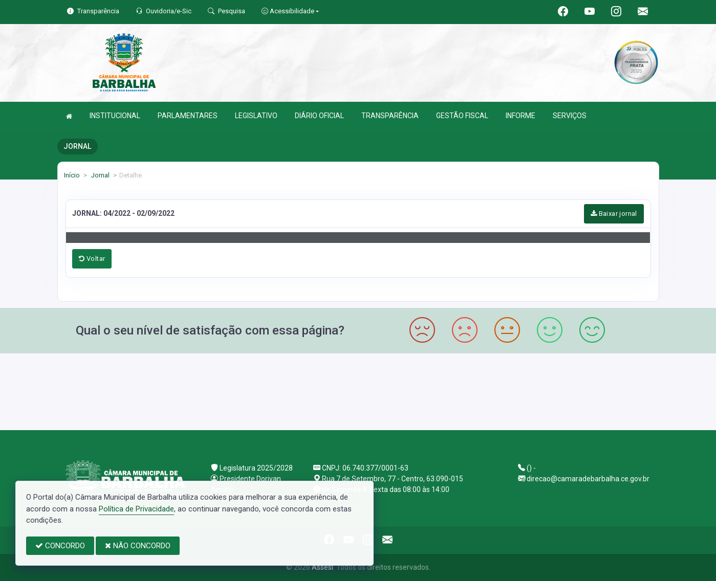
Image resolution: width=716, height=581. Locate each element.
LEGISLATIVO (256, 115)
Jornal (100, 175)
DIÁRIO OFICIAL (319, 115)
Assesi (322, 567)
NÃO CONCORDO (137, 545)
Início (72, 175)
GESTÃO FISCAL (462, 115)
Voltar (92, 258)
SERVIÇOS (570, 115)
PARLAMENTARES (188, 115)
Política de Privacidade (136, 508)
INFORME (520, 115)
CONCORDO (60, 545)
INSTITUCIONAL (115, 115)
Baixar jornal (614, 213)
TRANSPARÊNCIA (390, 115)
